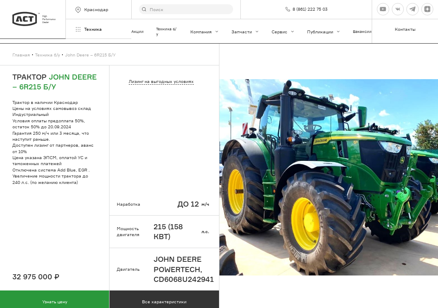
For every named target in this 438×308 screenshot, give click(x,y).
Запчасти (245, 31)
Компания (204, 31)
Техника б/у (166, 31)
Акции (137, 31)
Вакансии (362, 31)
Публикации (323, 31)
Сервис (283, 31)
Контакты (405, 29)
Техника (88, 29)
